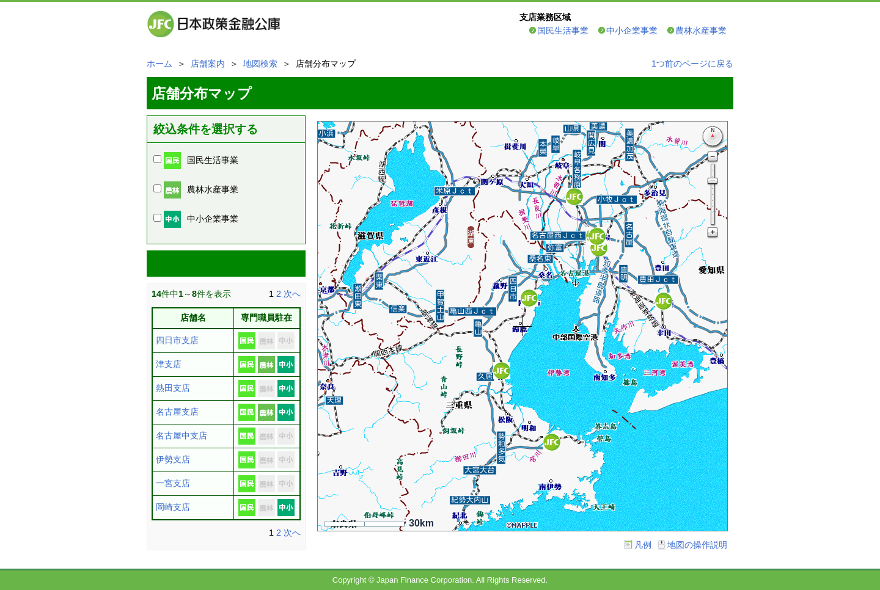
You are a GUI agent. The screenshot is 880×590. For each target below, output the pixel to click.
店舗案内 (208, 63)
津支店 (169, 364)
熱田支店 (173, 388)
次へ (292, 294)
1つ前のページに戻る (692, 63)
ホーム (159, 63)
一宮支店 (173, 483)
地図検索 (260, 63)
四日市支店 (177, 340)
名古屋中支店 (181, 435)
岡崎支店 (173, 507)
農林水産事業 (701, 30)
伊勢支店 (173, 459)
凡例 (642, 545)
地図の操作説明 (697, 545)
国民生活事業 (562, 30)
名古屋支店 (177, 412)
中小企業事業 (632, 30)
